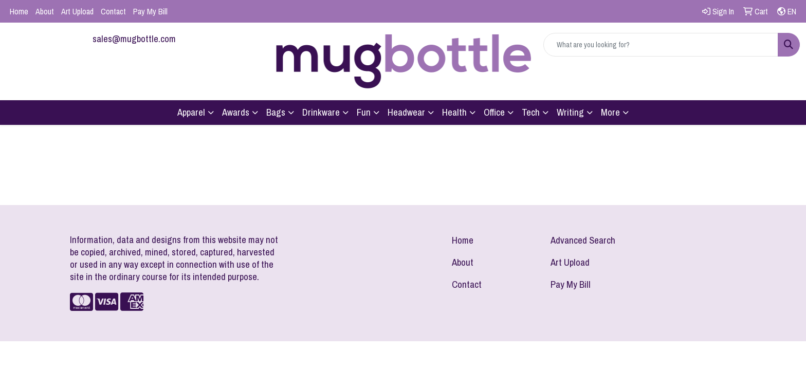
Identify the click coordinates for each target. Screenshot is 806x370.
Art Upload (77, 11)
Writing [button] (570, 112)
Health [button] (454, 112)
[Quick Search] (660, 45)
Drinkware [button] (321, 112)
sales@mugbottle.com (134, 38)
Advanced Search (583, 240)
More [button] (610, 112)
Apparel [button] (191, 112)
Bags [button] (275, 112)
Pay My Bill (150, 11)
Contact (113, 11)
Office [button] (494, 112)
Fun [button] (364, 112)
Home (19, 11)
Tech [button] (531, 112)
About (44, 11)
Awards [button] (235, 112)
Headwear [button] (406, 112)
